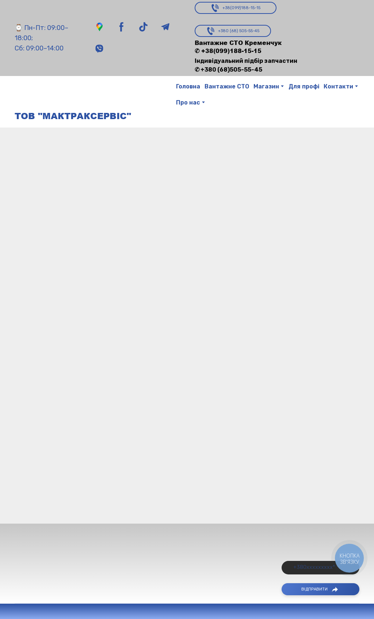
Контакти (338, 86)
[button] (99, 27)
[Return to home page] (28, 95)
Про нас (188, 102)
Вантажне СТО (227, 86)
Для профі (304, 86)
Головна (188, 86)
